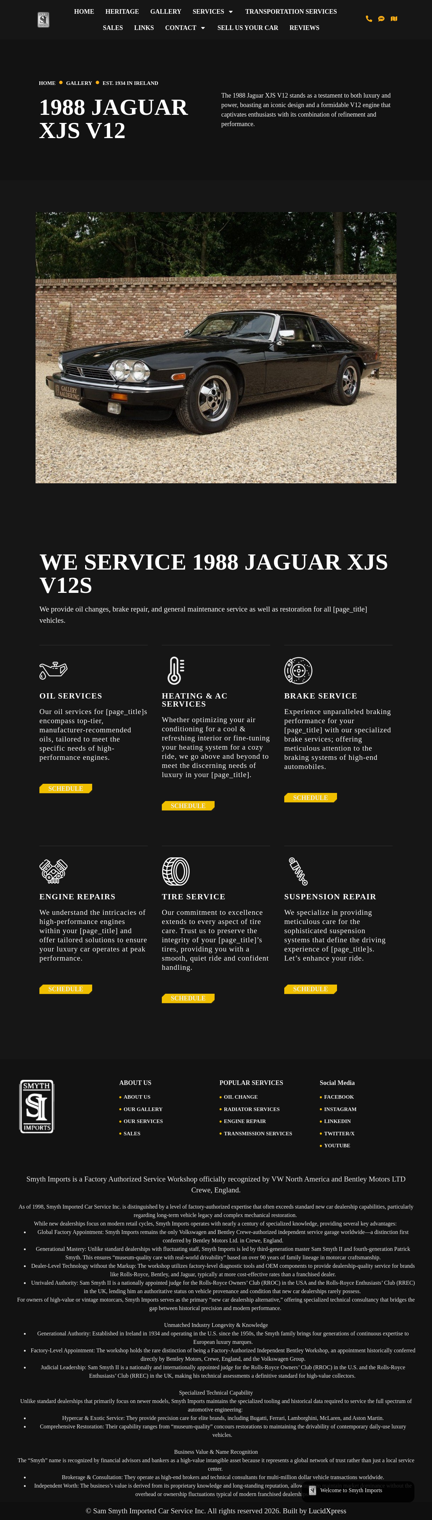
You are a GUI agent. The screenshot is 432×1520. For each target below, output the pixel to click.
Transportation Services (291, 11)
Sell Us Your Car (247, 27)
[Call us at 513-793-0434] (369, 18)
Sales (113, 27)
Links (144, 27)
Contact (185, 28)
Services (213, 11)
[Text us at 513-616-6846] (381, 18)
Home (84, 11)
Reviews (304, 27)
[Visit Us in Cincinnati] (394, 18)
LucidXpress (327, 1511)
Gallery (165, 11)
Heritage (122, 11)
